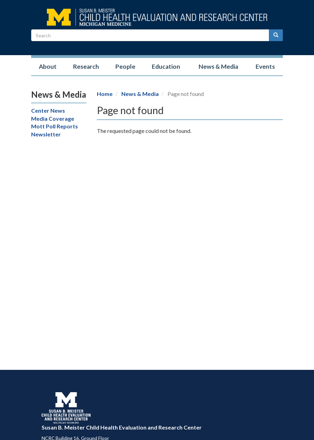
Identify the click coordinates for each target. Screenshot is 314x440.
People (125, 66)
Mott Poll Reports (54, 126)
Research (86, 66)
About (48, 66)
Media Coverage (52, 118)
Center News (48, 110)
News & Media (218, 66)
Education (166, 66)
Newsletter (46, 134)
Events (265, 66)
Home (105, 93)
